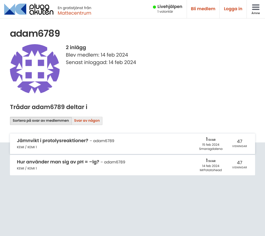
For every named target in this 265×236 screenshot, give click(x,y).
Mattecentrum (74, 12)
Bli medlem (203, 9)
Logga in (233, 9)
